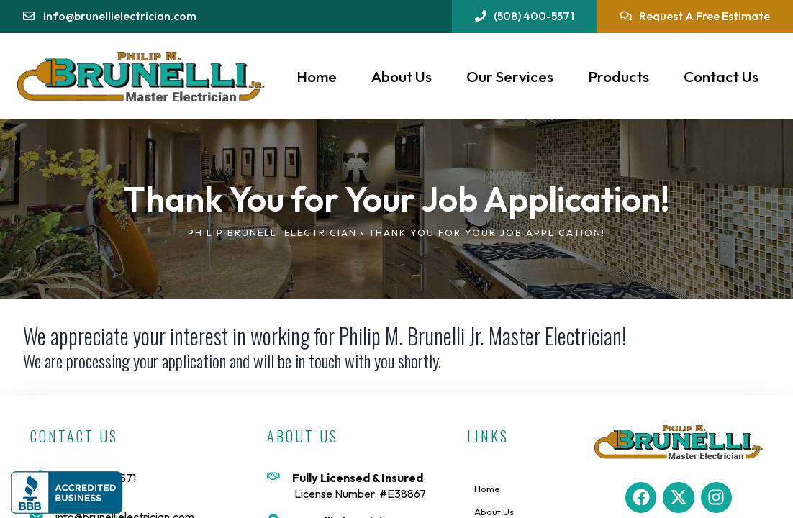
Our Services (509, 76)
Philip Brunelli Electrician (272, 232)
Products (618, 76)
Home (316, 76)
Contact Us (721, 76)
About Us (401, 76)
